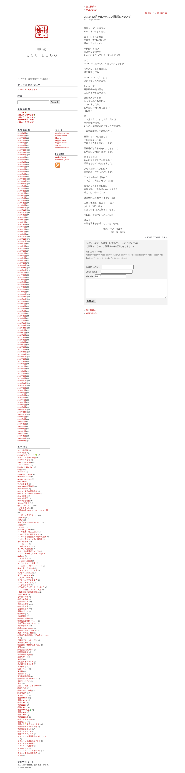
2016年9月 (22, 215)
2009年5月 (22, 426)
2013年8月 (22, 304)
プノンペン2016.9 (25, 578)
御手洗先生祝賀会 (25, 655)
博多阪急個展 (23, 626)
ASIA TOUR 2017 (24, 462)
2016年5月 (22, 224)
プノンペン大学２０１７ (27, 580)
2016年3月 (22, 229)
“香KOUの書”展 (23, 503)
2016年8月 (22, 217)
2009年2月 (22, 434)
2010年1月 (22, 407)
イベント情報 (23, 542)
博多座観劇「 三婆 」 (27, 120)
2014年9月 (22, 273)
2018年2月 (22, 174)
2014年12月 (22, 265)
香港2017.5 (22, 715)
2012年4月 (22, 342)
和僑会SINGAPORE (25, 628)
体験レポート (23, 611)
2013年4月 (22, 313)
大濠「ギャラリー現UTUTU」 (29, 522)
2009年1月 (22, 436)
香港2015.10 (22, 698)
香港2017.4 (22, 712)
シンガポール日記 (25, 561)
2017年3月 (22, 201)
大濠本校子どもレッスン (27, 640)
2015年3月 (22, 258)
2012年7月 (22, 335)
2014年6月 (22, 280)
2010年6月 (22, 395)
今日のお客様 (23, 599)
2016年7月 (22, 220)
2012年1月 (22, 349)
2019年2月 (22, 145)
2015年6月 (22, 251)
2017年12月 (22, 179)
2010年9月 (22, 388)
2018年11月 (22, 152)
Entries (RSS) (60, 157)
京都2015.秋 (22, 594)
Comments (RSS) (62, 160)
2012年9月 (22, 330)
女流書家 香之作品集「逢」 (29, 645)
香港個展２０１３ (25, 729)
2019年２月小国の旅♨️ (27, 457)
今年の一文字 (23, 597)
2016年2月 (22, 232)
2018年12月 (22, 150)
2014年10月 (22, 270)
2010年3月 (22, 402)
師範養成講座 (23, 652)
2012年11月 (22, 325)
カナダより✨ (23, 544)
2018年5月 (22, 167)
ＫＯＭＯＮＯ (23, 748)
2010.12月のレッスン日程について (107, 16)
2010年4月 (22, 400)
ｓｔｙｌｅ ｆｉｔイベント (29, 751)
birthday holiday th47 (25, 467)
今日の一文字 (23, 602)
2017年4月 (22, 198)
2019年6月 (22, 136)
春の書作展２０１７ (26, 664)
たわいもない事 (24, 530)
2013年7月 (22, 306)
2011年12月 (22, 352)
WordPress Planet (62, 148)
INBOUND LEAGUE (25, 474)
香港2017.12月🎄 (24, 710)
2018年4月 (22, 169)
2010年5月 (22, 397)
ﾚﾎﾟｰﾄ (20, 755)
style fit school (23, 489)
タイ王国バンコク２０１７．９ (30, 566)
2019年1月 (22, 148)
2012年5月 (22, 340)
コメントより (23, 558)
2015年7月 (22, 248)
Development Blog (62, 133)
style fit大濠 (22, 496)
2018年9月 (22, 157)
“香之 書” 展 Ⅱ (25, 506)
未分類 (20, 671)
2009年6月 (22, 424)
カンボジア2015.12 (25, 546)
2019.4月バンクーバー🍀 (27, 455)
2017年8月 (22, 188)
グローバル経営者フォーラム (29, 551)
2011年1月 (22, 378)
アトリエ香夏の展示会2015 (28, 534)
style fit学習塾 (23, 498)
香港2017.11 (22, 707)
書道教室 (162, 13)
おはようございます (26, 122)
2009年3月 (22, 431)
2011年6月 (22, 366)
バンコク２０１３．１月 (27, 570)
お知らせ (150, 13)
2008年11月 (22, 441)
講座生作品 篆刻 (25, 690)
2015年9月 (22, 244)
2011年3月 (22, 373)
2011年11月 (22, 354)
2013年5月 (22, 311)
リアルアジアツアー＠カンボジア (31, 587)
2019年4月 (22, 140)
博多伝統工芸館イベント (27, 621)
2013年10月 (22, 299)
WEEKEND (91, 313)
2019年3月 (22, 143)
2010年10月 (22, 385)
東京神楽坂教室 (24, 676)
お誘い (20, 520)
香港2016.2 (22, 702)
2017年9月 (22, 186)
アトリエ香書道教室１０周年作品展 (32, 537)
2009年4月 (22, 429)
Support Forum (61, 143)
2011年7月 (22, 364)
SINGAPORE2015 (24, 479)
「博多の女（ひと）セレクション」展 (33, 510)
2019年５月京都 (24, 460)
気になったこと (24, 681)
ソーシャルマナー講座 (26, 563)
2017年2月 (22, 203)
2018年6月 (22, 164)
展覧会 (20, 647)
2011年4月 (22, 371)
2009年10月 (22, 414)
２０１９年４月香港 (26, 743)
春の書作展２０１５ (26, 662)
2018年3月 (22, 172)
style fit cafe (22, 481)
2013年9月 (22, 301)
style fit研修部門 (24, 501)
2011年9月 (22, 359)
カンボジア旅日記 (25, 549)
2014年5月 (22, 282)
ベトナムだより (24, 585)
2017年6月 (22, 193)
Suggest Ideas (60, 140)
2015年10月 (22, 241)
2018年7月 (22, 162)
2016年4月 (22, 227)
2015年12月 (22, 236)
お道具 (20, 525)
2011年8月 (22, 361)
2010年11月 (22, 383)
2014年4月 (22, 285)
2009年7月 (22, 422)
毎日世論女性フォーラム (27, 678)
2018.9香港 (22, 453)
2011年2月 (22, 376)
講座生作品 (22, 688)
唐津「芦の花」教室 (26, 633)
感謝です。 (22, 657)
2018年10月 (22, 155)
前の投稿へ (91, 6)
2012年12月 (22, 323)
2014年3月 (22, 287)
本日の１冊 (22, 674)
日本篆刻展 (22, 616)
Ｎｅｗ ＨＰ (23, 695)
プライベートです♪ (25, 582)
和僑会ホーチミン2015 (27, 630)
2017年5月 (22, 196)
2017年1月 (22, 205)
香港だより (22, 722)
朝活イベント (23, 669)
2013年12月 (22, 294)
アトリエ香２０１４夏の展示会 (30, 539)
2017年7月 (22, 191)
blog (19, 469)
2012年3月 (22, 345)
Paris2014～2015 (24, 477)
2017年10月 (22, 184)
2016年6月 (22, 222)
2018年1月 (22, 176)
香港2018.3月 (23, 717)
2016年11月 (22, 210)
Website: (90, 276)
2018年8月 (22, 160)
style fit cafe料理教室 (26, 486)
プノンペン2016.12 (25, 573)
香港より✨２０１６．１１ (28, 724)
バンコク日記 (24, 508)
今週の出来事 (23, 609)
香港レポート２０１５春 (27, 727)
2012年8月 (22, 333)
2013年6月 (22, 309)
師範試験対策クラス (26, 650)
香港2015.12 (22, 700)
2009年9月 (22, 417)
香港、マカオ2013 (25, 719)
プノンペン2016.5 (25, 575)
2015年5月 (22, 253)
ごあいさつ (22, 527)
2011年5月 (22, 369)
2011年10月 (22, 357)
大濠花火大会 (23, 643)
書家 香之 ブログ (42, 38)
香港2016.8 (22, 705)
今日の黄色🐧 (23, 606)
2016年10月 (22, 213)
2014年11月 (22, 268)
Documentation (61, 136)
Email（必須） (93, 272)
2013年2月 (22, 318)
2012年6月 (22, 337)
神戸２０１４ (23, 484)
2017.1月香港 (23, 450)
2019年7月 (22, 133)
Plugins (58, 138)
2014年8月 (22, 275)
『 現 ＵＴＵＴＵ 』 (27, 515)
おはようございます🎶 (27, 117)
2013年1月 (22, 321)
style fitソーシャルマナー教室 (29, 493)
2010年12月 (22, 381)
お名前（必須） (93, 267)
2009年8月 (22, 419)
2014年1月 (22, 292)
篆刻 (19, 683)
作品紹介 (21, 614)
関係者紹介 (22, 693)
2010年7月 (22, 393)
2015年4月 (22, 256)
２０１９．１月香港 (26, 746)
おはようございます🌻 (27, 115)
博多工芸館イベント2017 (27, 623)
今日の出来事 (23, 604)
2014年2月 (22, 289)
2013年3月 (22, 316)
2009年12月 (22, 410)
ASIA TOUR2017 (24, 465)
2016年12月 (22, 208)
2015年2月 (22, 261)
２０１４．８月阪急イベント (29, 741)
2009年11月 (22, 412)
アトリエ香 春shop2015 (28, 532)
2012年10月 (22, 328)
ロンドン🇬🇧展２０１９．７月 (29, 590)
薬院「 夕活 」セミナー (28, 686)
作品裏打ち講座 (24, 618)
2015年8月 (22, 246)
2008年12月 (22, 438)
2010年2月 (22, 405)
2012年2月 (22, 347)
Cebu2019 (21, 472)
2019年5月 (22, 138)
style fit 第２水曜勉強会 (27, 491)
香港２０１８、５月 (26, 734)
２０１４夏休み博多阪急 (27, 753)
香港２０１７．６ (25, 731)
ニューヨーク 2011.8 (26, 568)
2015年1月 (22, 263)
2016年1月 (22, 234)
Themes (58, 145)
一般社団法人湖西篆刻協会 (28, 592)
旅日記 (20, 659)
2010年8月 (22, 390)
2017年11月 (22, 181)
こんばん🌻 (22, 112)
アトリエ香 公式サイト (27, 89)
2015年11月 (22, 239)
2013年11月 (22, 297)
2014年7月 (22, 277)
